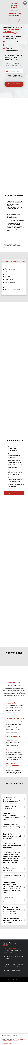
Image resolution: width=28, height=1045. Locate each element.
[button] (14, 20)
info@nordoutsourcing (14, 15)
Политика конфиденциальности (11, 974)
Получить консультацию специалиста (14, 84)
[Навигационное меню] (25, 2)
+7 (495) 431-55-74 (14, 13)
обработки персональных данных (9, 1040)
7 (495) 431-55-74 (10, 948)
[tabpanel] (14, 279)
